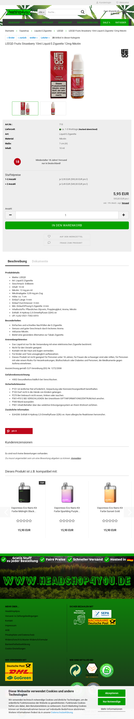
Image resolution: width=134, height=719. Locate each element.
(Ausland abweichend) (88, 129)
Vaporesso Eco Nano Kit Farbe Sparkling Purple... (67, 509)
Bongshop (31, 22)
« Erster (11, 37)
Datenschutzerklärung (62, 712)
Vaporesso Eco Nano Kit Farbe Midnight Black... (24, 509)
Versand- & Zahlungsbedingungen (21, 616)
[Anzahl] (67, 215)
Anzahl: (8, 208)
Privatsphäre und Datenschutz (19, 634)
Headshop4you (12, 611)
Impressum (10, 625)
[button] (10, 215)
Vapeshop (47, 22)
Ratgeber (120, 22)
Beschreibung (17, 261)
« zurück (22, 37)
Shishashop (65, 22)
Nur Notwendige (112, 701)
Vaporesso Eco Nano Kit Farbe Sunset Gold (110, 509)
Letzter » (45, 37)
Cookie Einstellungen (15, 648)
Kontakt (9, 620)
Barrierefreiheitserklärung (17, 644)
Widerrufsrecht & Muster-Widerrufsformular (26, 639)
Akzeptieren (111, 693)
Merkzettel (122, 2)
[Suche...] (41, 12)
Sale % (106, 22)
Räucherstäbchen (87, 22)
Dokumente (40, 261)
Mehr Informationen (111, 709)
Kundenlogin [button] (103, 2)
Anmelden (76, 458)
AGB (7, 630)
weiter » (34, 37)
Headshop (14, 22)
